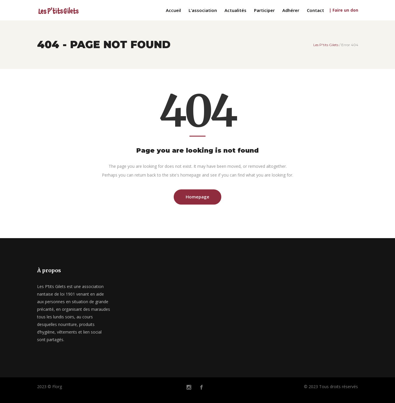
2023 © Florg (49, 386)
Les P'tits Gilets (325, 45)
